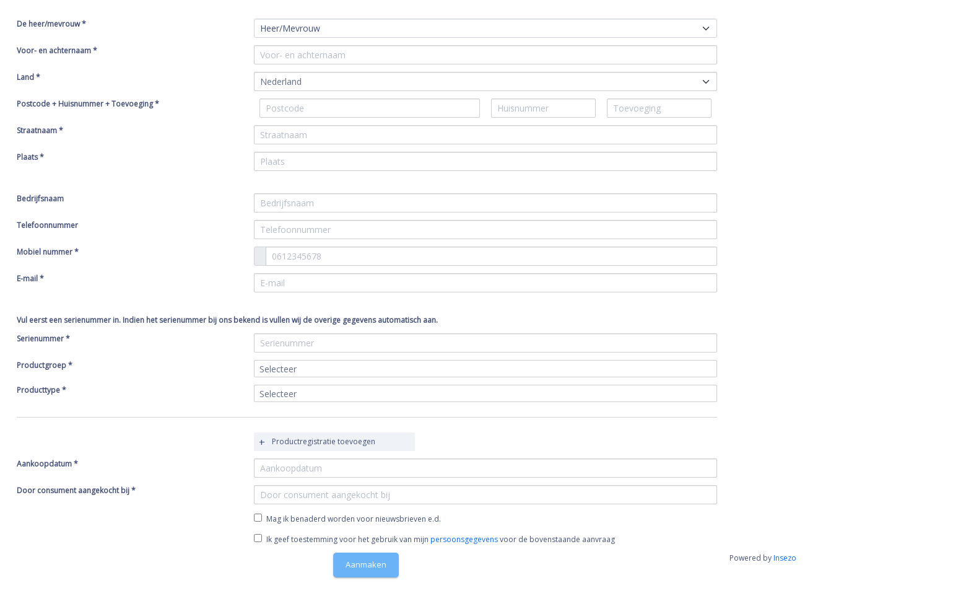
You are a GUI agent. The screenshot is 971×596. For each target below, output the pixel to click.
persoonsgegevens (464, 539)
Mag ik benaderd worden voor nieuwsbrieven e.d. (353, 519)
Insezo (784, 558)
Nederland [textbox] (281, 81)
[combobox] (485, 81)
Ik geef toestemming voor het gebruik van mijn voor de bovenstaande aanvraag (434, 539)
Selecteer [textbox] (278, 369)
